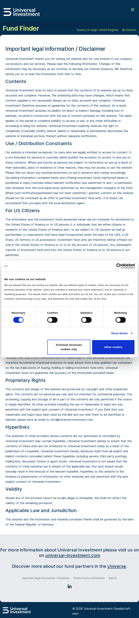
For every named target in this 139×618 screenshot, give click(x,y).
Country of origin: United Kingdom (97, 29)
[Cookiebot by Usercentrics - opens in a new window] (119, 266)
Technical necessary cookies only (69, 347)
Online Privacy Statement (89, 578)
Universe (116, 566)
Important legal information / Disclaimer (46, 578)
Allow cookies (113, 347)
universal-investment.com (72, 555)
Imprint (113, 578)
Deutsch (129, 30)
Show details (119, 333)
